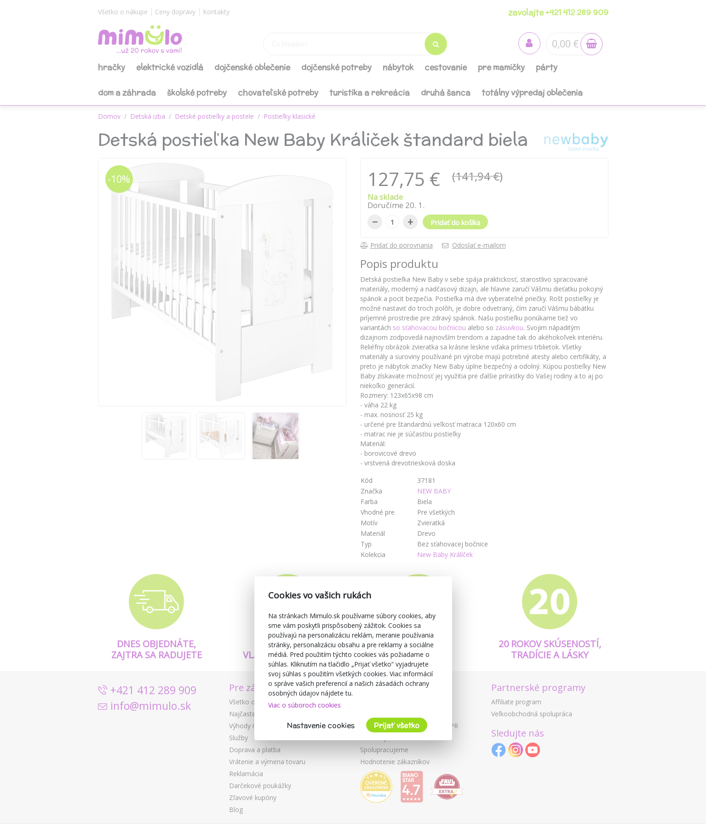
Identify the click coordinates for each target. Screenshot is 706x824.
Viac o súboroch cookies (304, 705)
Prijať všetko (396, 725)
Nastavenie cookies (321, 725)
